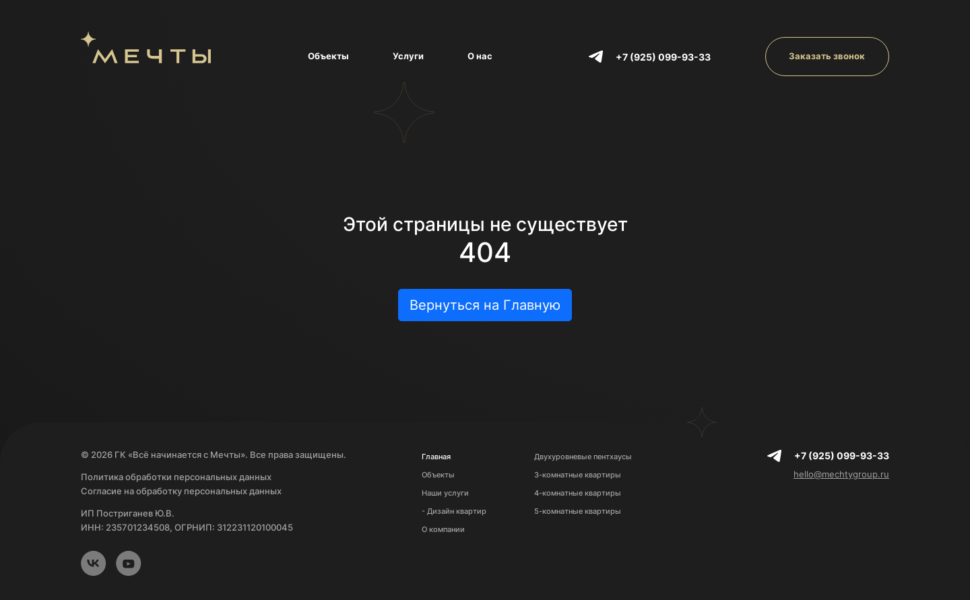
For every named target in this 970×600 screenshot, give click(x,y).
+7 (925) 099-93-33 (663, 57)
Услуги (408, 56)
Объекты (328, 56)
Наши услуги (445, 493)
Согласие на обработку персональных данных (181, 491)
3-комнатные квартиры (577, 474)
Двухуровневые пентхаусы (583, 456)
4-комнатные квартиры (577, 493)
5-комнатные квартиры (577, 511)
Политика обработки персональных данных (176, 476)
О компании (443, 529)
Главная (436, 456)
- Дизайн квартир (454, 511)
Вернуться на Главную (485, 305)
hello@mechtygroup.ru (841, 474)
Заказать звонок (827, 56)
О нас (479, 56)
